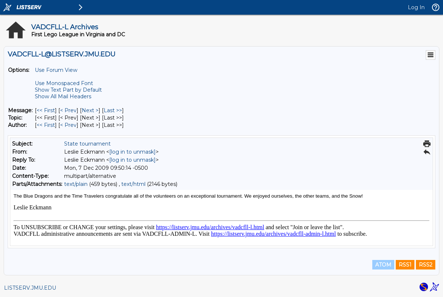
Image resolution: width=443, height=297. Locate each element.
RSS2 (425, 264)
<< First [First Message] (46, 110)
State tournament (87, 143)
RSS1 (405, 264)
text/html (133, 184)
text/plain (76, 184)
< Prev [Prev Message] (68, 110)
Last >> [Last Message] (113, 110)
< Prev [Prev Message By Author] (68, 125)
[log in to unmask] (132, 151)
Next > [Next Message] (90, 110)
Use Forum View (56, 70)
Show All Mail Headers (63, 96)
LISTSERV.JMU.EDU (30, 288)
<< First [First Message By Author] (46, 125)
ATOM (383, 264)
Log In (416, 7)
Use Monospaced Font (64, 83)
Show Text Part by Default (68, 90)
